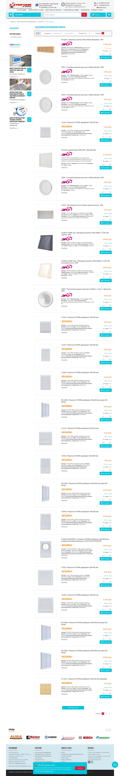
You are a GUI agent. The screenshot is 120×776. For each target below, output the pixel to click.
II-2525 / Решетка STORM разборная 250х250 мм (79, 595)
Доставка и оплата (53, 10)
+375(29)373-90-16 (103, 5)
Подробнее (64, 56)
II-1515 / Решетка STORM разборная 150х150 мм (79, 317)
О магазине (22, 10)
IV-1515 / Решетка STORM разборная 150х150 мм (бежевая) (84, 679)
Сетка (39, 33)
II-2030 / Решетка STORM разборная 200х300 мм (79, 511)
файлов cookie (49, 771)
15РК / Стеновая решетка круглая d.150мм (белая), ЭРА (82, 177)
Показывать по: (83, 33)
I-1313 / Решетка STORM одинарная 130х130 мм (79, 122)
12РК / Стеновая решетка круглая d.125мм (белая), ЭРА (82, 95)
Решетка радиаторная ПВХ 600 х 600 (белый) (78, 150)
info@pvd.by (102, 7)
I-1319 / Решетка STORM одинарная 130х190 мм (79, 345)
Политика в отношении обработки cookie (20, 766)
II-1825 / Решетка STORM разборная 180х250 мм (79, 372)
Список (37, 33)
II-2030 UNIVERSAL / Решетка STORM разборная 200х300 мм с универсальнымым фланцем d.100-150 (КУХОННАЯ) (85, 540)
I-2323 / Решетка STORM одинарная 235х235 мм (79, 567)
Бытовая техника (39, 759)
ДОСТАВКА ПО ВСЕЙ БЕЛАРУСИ (75, 7)
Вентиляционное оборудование (43, 761)
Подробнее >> (14, 76)
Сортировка (47, 33)
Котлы (63, 752)
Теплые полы (65, 758)
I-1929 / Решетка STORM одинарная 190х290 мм (79, 456)
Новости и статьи (36, 10)
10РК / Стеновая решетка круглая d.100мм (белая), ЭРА (82, 67)
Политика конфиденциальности (17, 763)
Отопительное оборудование (43, 752)
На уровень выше (16, 37)
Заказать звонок (115, 764)
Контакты (85, 10)
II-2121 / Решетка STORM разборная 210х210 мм (79, 428)
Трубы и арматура (66, 759)
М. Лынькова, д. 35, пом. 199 (47, 7)
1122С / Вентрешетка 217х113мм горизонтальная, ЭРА (82, 205)
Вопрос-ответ (97, 10)
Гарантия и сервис (71, 10)
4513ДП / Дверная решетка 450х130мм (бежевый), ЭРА (82, 40)
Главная (11, 15)
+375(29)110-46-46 (103, 3)
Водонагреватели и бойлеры (43, 754)
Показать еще (73, 707)
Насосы (63, 761)
